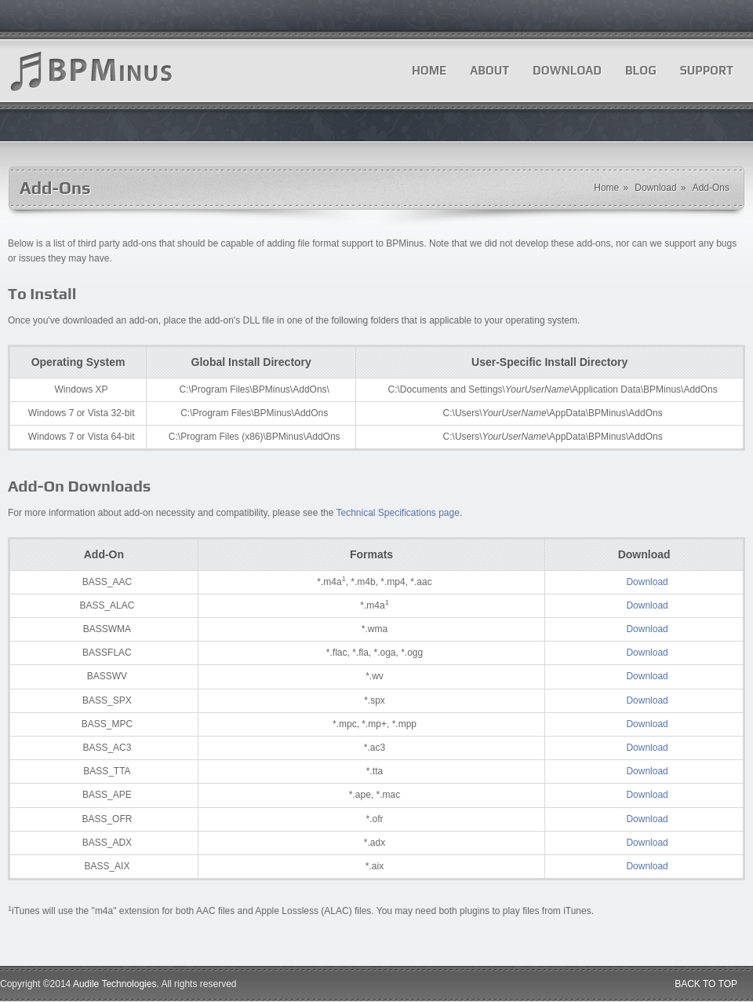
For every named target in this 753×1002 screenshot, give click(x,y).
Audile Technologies (115, 983)
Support (706, 70)
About (489, 70)
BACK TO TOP (706, 983)
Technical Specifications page (397, 512)
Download (567, 70)
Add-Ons (711, 187)
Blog (641, 70)
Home (429, 70)
